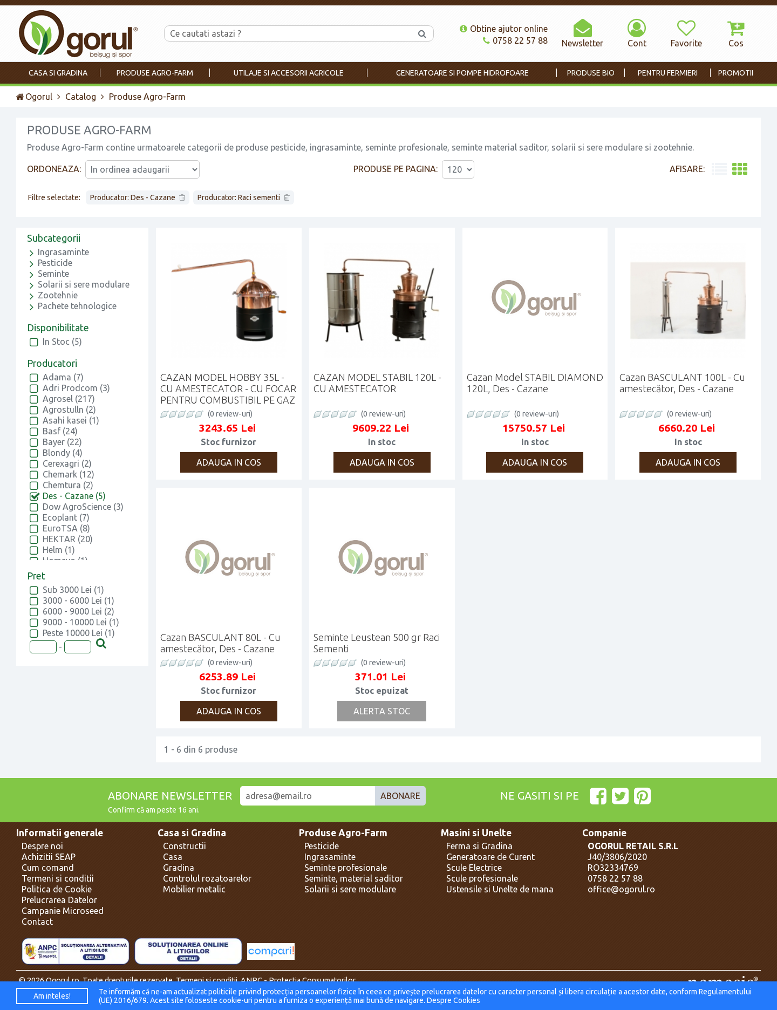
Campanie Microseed (63, 911)
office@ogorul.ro (621, 889)
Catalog (80, 96)
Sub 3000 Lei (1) (73, 590)
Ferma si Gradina (479, 846)
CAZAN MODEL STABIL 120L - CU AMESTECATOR (377, 383)
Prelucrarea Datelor (59, 900)
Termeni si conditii (58, 878)
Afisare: (687, 169)
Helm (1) (59, 550)
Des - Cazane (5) (74, 496)
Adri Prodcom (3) (76, 388)
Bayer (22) (62, 442)
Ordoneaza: (54, 169)
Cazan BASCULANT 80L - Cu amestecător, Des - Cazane (220, 643)
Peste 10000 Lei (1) (79, 633)
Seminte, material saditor (353, 878)
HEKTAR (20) (68, 539)
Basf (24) (60, 431)
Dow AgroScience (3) (83, 506)
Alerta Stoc (381, 711)
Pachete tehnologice (77, 306)
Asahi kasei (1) (71, 420)
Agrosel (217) (69, 399)
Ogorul (34, 96)
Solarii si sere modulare (84, 284)
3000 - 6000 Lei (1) (78, 600)
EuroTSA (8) (66, 528)
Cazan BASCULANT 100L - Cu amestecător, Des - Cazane (682, 383)
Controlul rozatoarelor (207, 878)
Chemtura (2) (68, 485)
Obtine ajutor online (504, 28)
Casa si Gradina (192, 833)
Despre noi (42, 846)
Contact (37, 921)
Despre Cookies (453, 1000)
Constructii (184, 846)
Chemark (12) (68, 474)
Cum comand (48, 867)
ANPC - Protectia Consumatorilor (298, 980)
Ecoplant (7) (66, 517)
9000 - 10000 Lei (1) (81, 622)
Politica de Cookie (57, 889)
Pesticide (55, 263)
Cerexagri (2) (67, 463)
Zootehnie (58, 295)
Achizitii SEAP (49, 857)
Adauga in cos (228, 462)
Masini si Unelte (476, 833)
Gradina (178, 867)
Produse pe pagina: (395, 169)
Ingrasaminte (63, 252)
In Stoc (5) (62, 341)
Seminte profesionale (345, 867)
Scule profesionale (482, 878)
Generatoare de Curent (490, 857)
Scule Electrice (474, 867)
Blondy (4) (63, 453)
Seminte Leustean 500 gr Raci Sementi (376, 643)
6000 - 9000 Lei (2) (78, 611)
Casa (172, 857)
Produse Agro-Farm (343, 833)
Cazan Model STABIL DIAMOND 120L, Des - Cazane (535, 383)
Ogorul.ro (62, 980)
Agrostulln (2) (69, 409)
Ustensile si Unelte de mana (500, 889)
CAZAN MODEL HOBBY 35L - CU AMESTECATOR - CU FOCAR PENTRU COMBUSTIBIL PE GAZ (228, 388)
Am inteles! (52, 996)
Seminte (53, 273)
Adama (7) (63, 377)
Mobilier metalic (194, 889)
